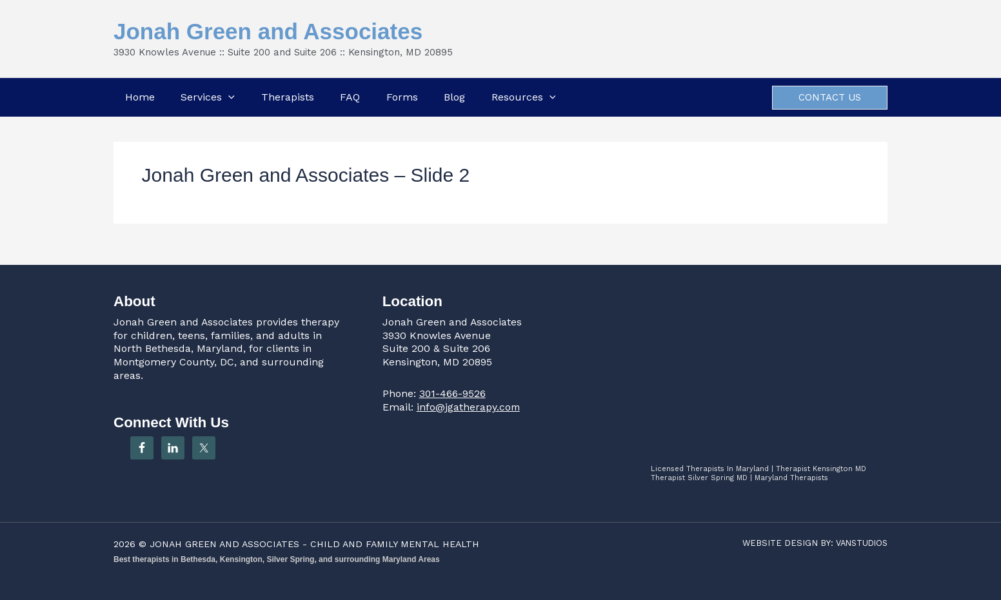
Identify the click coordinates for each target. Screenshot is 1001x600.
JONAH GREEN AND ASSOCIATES (226, 544)
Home (139, 97)
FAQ (350, 97)
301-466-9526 (452, 393)
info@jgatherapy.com (469, 407)
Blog (455, 97)
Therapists (287, 97)
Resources (524, 97)
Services (207, 97)
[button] (227, 97)
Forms (402, 97)
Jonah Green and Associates (268, 31)
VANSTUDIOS (859, 543)
